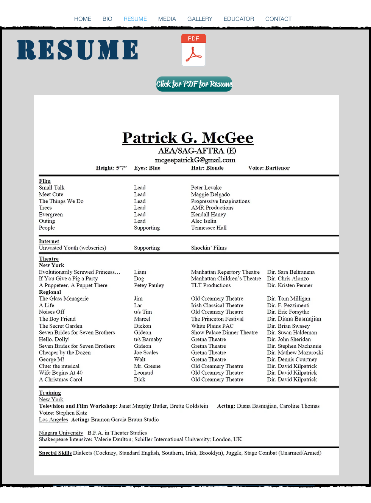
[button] (193, 84)
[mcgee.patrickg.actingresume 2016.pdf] (193, 50)
